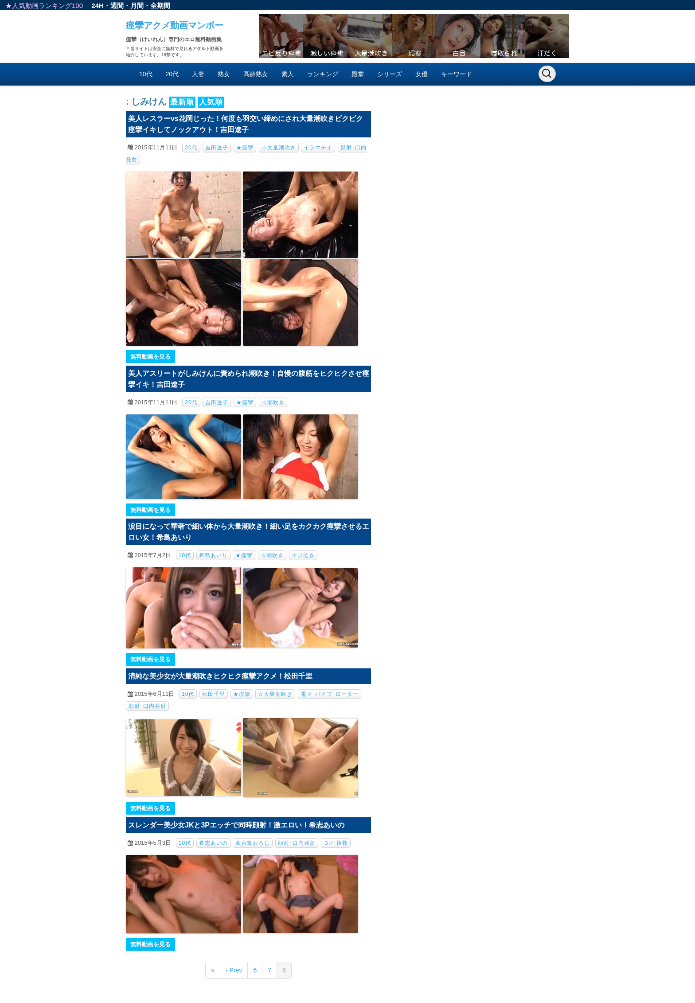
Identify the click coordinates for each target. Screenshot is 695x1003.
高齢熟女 (255, 74)
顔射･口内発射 (147, 706)
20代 (172, 74)
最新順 (182, 102)
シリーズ (389, 74)
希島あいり (213, 555)
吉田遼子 (216, 147)
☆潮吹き (273, 402)
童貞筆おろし (252, 843)
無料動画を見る (150, 356)
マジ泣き (303, 555)
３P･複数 (336, 843)
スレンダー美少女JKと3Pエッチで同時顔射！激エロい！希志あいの (236, 825)
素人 (287, 74)
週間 (117, 5)
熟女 (224, 74)
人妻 (198, 74)
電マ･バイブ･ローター (330, 694)
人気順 (211, 102)
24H (97, 5)
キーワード (456, 74)
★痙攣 (245, 147)
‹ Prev (234, 970)
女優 (421, 74)
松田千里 (213, 694)
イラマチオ (318, 147)
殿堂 (357, 74)
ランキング (322, 74)
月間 (137, 5)
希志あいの (213, 843)
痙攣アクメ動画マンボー (174, 25)
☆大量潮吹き (279, 147)
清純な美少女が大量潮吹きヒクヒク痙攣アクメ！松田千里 (220, 676)
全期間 (160, 5)
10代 (145, 74)
